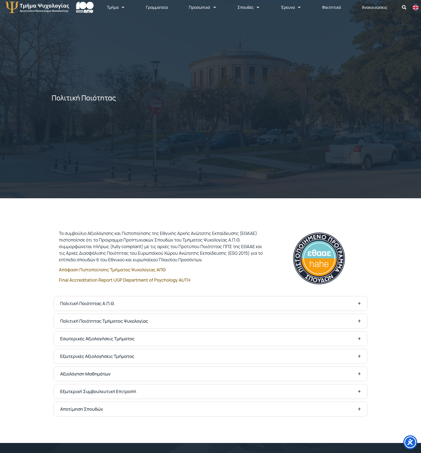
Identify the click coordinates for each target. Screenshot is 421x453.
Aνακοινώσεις (374, 7)
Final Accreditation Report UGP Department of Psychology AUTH (124, 280)
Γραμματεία (157, 7)
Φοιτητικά (331, 7)
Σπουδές (248, 7)
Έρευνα (291, 7)
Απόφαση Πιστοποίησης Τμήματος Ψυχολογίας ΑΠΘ (112, 270)
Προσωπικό (202, 7)
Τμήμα (116, 7)
